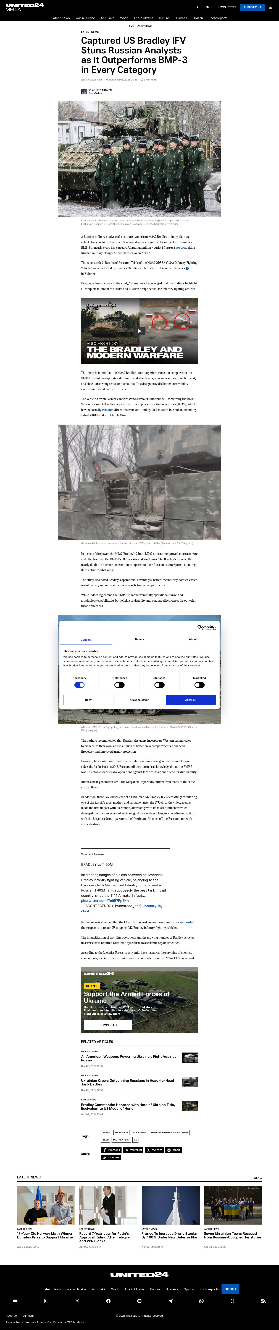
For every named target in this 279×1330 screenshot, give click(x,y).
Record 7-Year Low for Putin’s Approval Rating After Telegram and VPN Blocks (106, 1237)
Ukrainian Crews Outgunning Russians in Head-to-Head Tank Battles (127, 1082)
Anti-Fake (107, 17)
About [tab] (193, 639)
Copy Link (111, 1157)
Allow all (190, 699)
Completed (108, 1025)
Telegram (133, 1150)
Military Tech (121, 1139)
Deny (88, 699)
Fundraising (140, 1132)
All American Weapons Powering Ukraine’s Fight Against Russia (128, 1058)
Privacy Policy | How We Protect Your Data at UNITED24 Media (45, 1322)
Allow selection (139, 699)
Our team (28, 1315)
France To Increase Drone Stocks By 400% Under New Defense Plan (170, 1235)
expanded (187, 922)
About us (11, 1315)
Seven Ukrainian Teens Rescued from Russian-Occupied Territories (233, 1235)
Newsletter (227, 7)
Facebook (111, 1150)
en (209, 7)
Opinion (198, 17)
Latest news (144, 26)
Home (131, 26)
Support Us (252, 7)
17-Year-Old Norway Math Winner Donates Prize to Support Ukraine (45, 1235)
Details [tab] (139, 639)
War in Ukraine (85, 17)
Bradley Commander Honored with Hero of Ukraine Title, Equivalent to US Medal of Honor (128, 1106)
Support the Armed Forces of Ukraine (127, 997)
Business (181, 17)
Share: (86, 1153)
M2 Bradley (121, 1132)
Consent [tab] (86, 639)
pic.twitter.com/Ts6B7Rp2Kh (105, 900)
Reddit (173, 1150)
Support (230, 1289)
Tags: (85, 1135)
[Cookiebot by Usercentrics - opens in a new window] (200, 627)
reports (181, 248)
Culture (164, 17)
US (135, 1139)
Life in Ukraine (143, 17)
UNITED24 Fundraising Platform (169, 1132)
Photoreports (218, 17)
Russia (106, 1132)
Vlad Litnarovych (101, 90)
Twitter (154, 1150)
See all (258, 1178)
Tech (106, 1139)
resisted (108, 410)
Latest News (60, 17)
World (124, 17)
